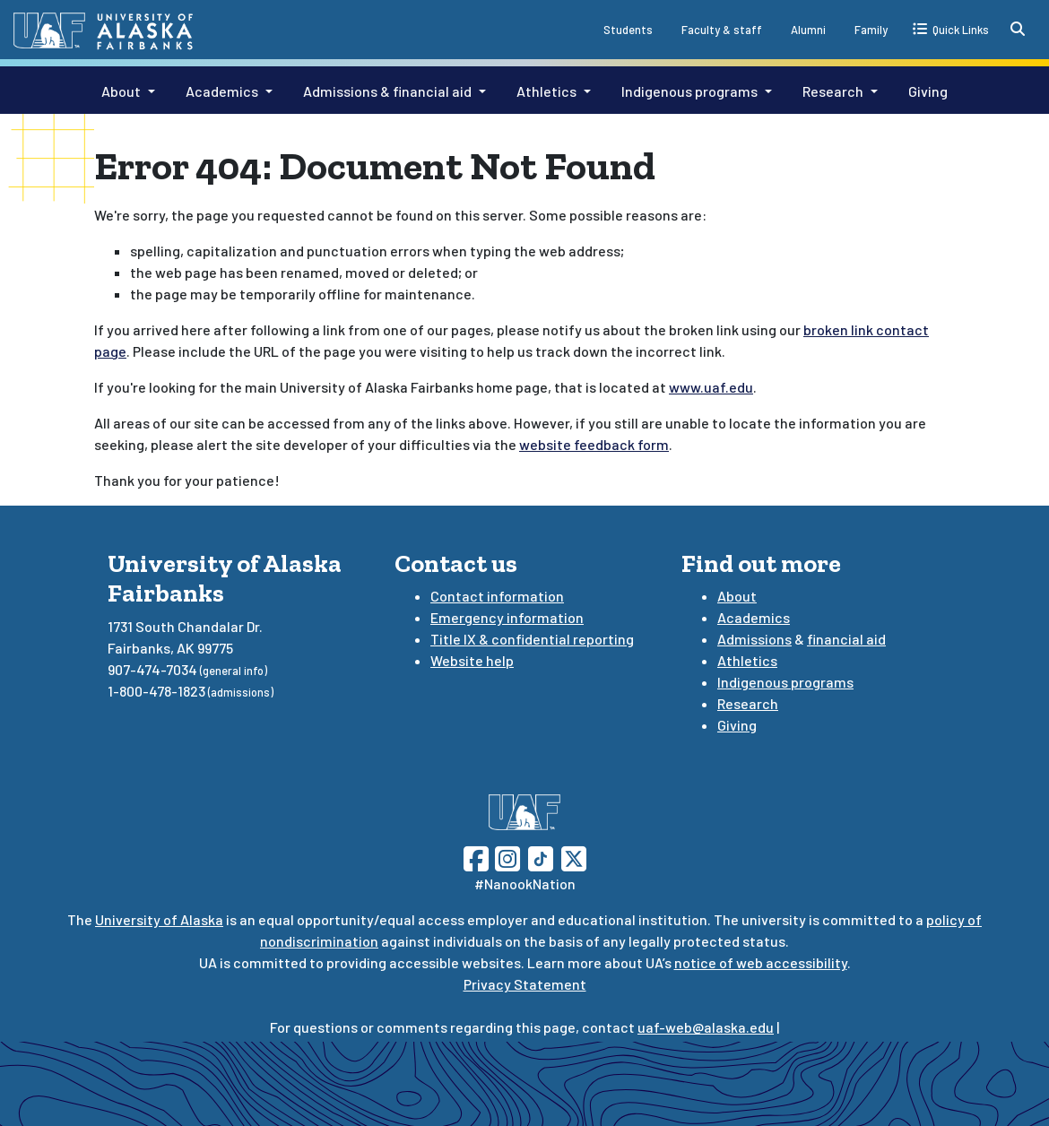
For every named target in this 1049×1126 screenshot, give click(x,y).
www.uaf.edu (711, 386)
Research (832, 91)
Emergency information (507, 617)
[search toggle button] (1018, 29)
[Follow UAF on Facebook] (476, 856)
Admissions (754, 638)
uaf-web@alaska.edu (705, 1026)
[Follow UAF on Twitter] (573, 856)
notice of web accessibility (760, 962)
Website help (472, 660)
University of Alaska (159, 919)
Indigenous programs (689, 91)
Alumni (808, 29)
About (121, 91)
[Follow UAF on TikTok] (541, 856)
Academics (222, 91)
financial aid (846, 638)
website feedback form (594, 444)
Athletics (546, 91)
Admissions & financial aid (387, 91)
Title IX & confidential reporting (532, 638)
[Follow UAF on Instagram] (505, 856)
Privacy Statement (525, 983)
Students (628, 29)
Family (871, 29)
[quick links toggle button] (951, 29)
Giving (928, 91)
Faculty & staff (721, 29)
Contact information (497, 595)
